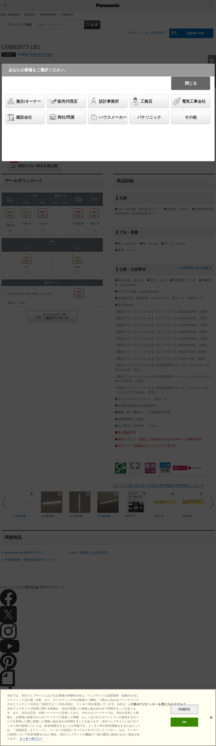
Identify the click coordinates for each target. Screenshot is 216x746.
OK (184, 722)
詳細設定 (184, 709)
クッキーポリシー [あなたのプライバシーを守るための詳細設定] (31, 738)
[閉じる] (211, 717)
